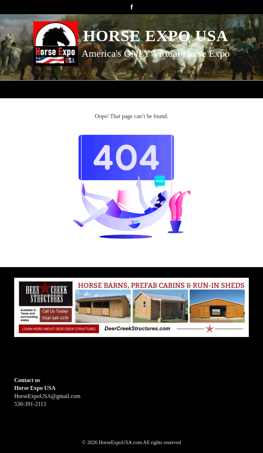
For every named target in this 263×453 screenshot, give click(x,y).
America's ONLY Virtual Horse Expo (156, 53)
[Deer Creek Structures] (131, 307)
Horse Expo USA (155, 36)
